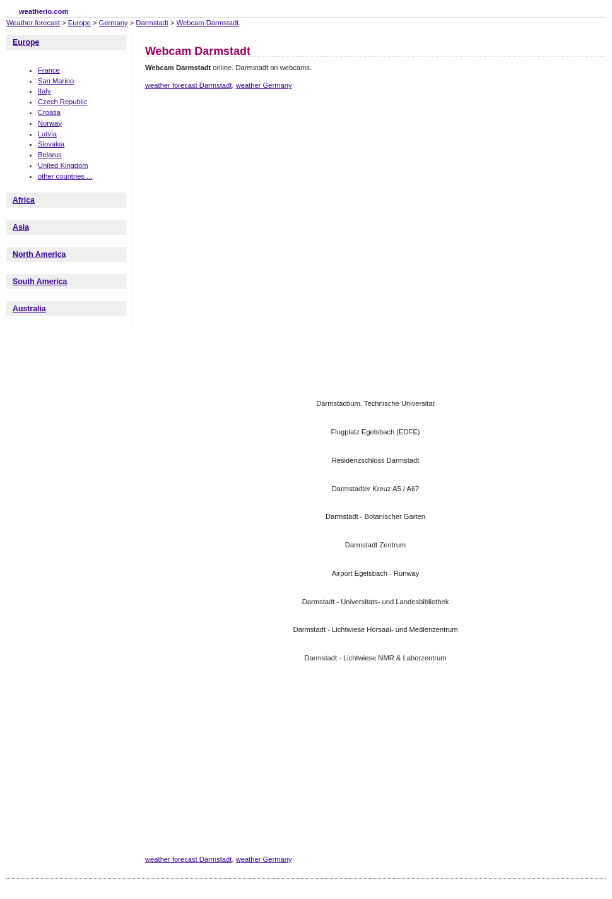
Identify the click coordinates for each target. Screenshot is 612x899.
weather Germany (264, 85)
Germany (113, 23)
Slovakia (51, 144)
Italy (44, 91)
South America (40, 281)
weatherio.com (43, 11)
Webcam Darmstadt (208, 23)
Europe (79, 23)
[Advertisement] (256, 204)
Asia (21, 227)
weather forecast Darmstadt (188, 85)
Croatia (49, 112)
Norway (50, 123)
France (49, 70)
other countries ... (65, 176)
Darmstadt (152, 23)
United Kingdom (63, 165)
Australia (29, 308)
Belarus (50, 154)
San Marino (56, 81)
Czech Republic (62, 101)
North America (39, 254)
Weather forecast (33, 23)
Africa (24, 200)
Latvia (47, 134)
